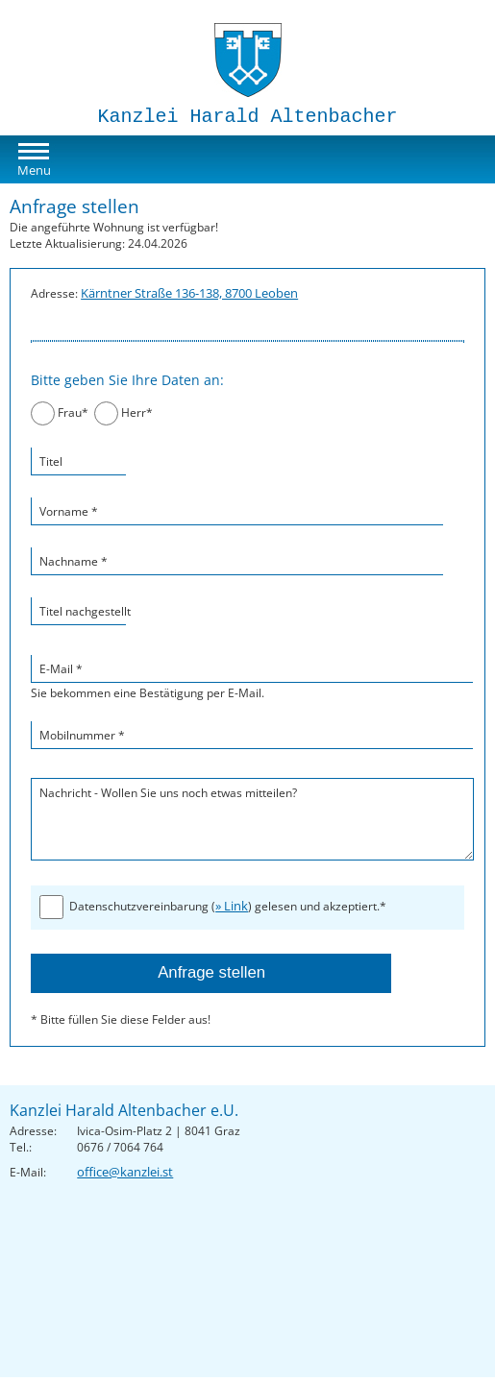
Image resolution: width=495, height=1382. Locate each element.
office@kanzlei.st (125, 1171)
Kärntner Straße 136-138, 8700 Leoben (189, 293)
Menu (34, 170)
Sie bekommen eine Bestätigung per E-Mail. (247, 677)
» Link (231, 905)
